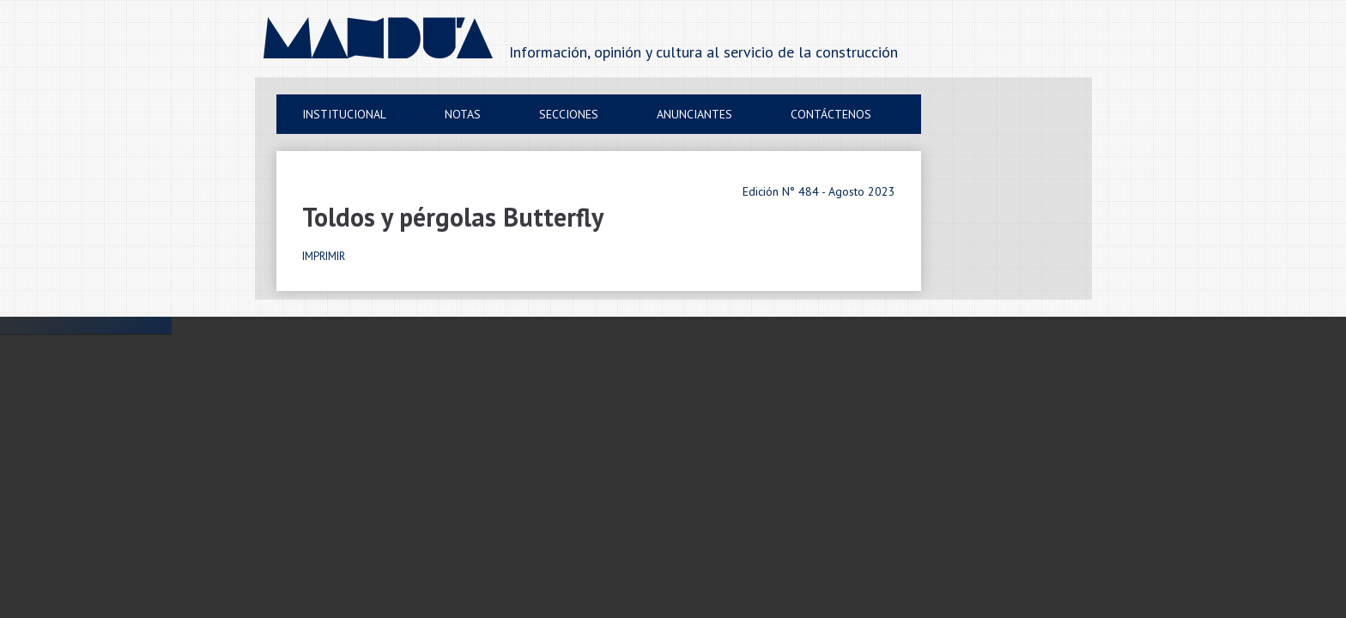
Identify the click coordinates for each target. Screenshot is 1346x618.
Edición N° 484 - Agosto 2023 (819, 191)
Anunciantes (694, 114)
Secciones (568, 114)
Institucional (344, 114)
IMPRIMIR (323, 256)
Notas (463, 114)
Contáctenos (831, 114)
